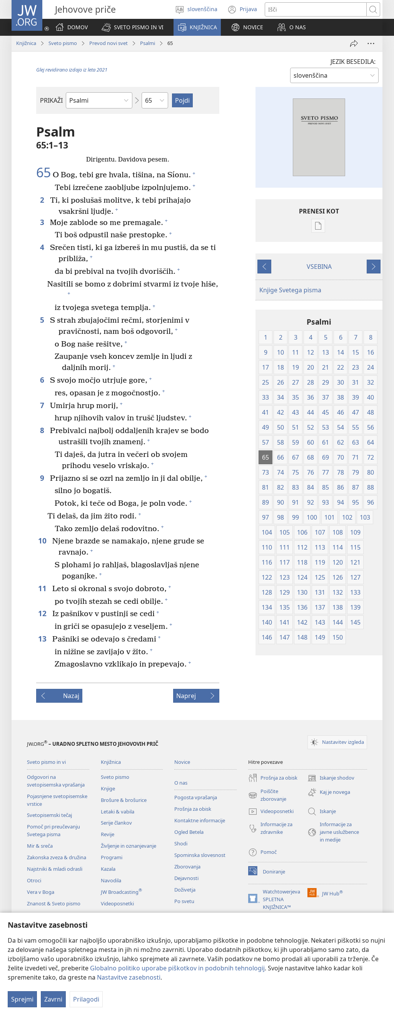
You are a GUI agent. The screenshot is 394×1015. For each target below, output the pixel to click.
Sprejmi (22, 999)
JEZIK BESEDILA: (353, 61)
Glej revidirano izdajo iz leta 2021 (71, 69)
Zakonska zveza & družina (56, 857)
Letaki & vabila (117, 811)
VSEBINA (319, 266)
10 (43, 540)
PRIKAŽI (51, 100)
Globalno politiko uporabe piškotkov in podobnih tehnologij (177, 968)
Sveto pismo (62, 43)
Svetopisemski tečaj (49, 815)
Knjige (108, 788)
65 (43, 172)
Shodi (180, 843)
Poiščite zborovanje (267, 795)
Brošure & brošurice (124, 800)
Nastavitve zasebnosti (128, 977)
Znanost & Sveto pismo (53, 903)
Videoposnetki (117, 903)
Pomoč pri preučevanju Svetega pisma (53, 830)
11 (43, 588)
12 (43, 613)
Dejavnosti (186, 878)
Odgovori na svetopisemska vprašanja (56, 780)
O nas (180, 782)
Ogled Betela (189, 831)
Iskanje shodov (330, 778)
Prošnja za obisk (192, 808)
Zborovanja (187, 866)
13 (43, 638)
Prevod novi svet (108, 43)
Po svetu (184, 901)
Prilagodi (86, 999)
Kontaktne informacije (199, 820)
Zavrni (53, 999)
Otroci (34, 880)
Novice (182, 761)
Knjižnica (26, 43)
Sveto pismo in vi (46, 761)
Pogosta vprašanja (195, 797)
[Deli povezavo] (354, 43)
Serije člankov (116, 822)
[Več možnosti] (371, 43)
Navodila (111, 880)
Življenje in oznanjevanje (128, 845)
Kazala (108, 868)
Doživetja (184, 889)
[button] (132, 27)
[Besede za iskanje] (316, 9)
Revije (107, 834)
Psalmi (147, 43)
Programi (111, 857)
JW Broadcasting (121, 891)
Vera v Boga (40, 891)
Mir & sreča (40, 845)
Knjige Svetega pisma (290, 290)
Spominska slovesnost (199, 855)
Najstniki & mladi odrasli (54, 868)
